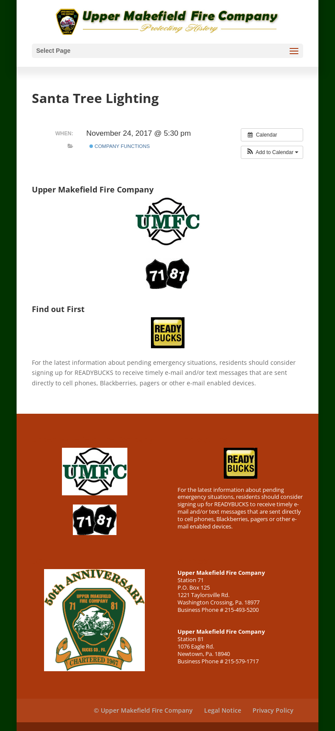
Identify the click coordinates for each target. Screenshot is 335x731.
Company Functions (119, 146)
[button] (272, 152)
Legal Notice (222, 710)
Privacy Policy (273, 710)
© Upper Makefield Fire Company (143, 710)
